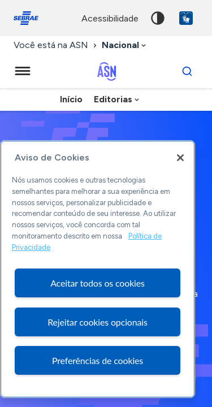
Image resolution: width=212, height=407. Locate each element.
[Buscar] (187, 71)
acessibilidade (110, 18)
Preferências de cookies (97, 360)
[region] (97, 269)
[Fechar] (180, 157)
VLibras (186, 18)
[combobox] (125, 45)
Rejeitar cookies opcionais (97, 322)
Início (71, 99)
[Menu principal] (23, 71)
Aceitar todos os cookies (97, 283)
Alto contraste (157, 18)
